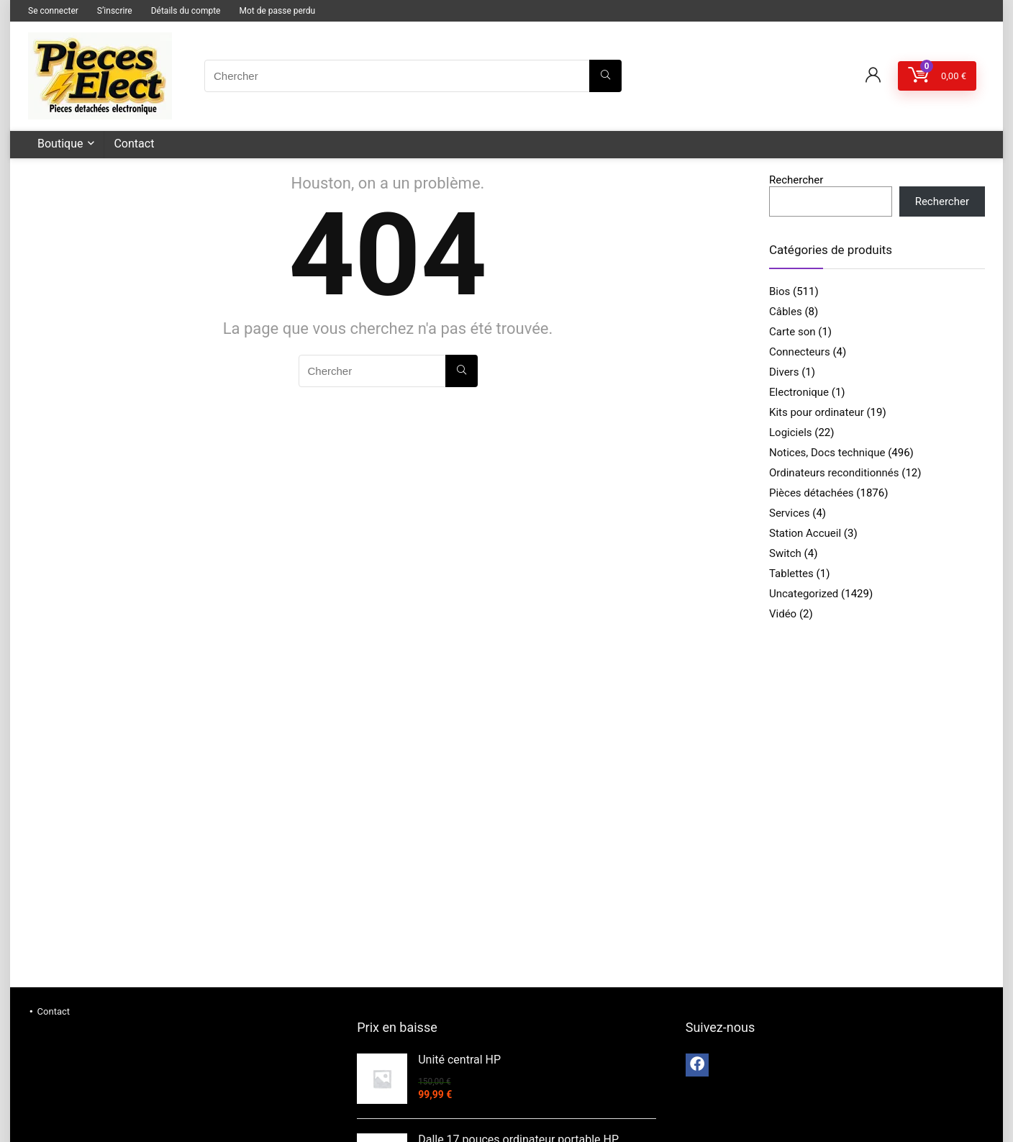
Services (789, 513)
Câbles (785, 311)
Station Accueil (805, 533)
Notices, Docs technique (827, 452)
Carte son (792, 331)
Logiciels (790, 432)
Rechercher (796, 179)
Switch (785, 553)
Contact (134, 143)
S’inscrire (114, 11)
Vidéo (782, 613)
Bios (779, 291)
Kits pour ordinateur (816, 412)
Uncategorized (803, 593)
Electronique (799, 392)
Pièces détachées (811, 492)
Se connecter (53, 11)
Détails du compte (186, 11)
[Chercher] (605, 76)
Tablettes (791, 573)
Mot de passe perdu (277, 11)
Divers (784, 372)
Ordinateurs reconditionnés (834, 472)
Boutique (60, 143)
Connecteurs (799, 351)
